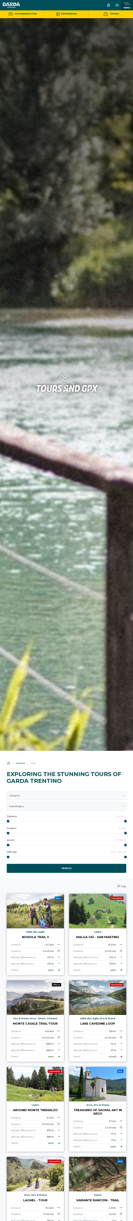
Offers (111, 14)
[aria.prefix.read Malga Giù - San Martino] (97, 934)
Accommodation (22, 13)
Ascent (11, 840)
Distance (12, 816)
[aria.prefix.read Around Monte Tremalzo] (35, 1109)
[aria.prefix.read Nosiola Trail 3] (35, 934)
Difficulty (12, 852)
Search (66, 868)
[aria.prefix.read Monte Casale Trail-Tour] (35, 1021)
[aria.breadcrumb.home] (8, 764)
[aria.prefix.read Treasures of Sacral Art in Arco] (97, 1109)
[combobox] (66, 795)
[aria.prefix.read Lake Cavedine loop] (97, 1021)
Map (121, 886)
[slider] (8, 821)
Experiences (66, 13)
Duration (11, 828)
